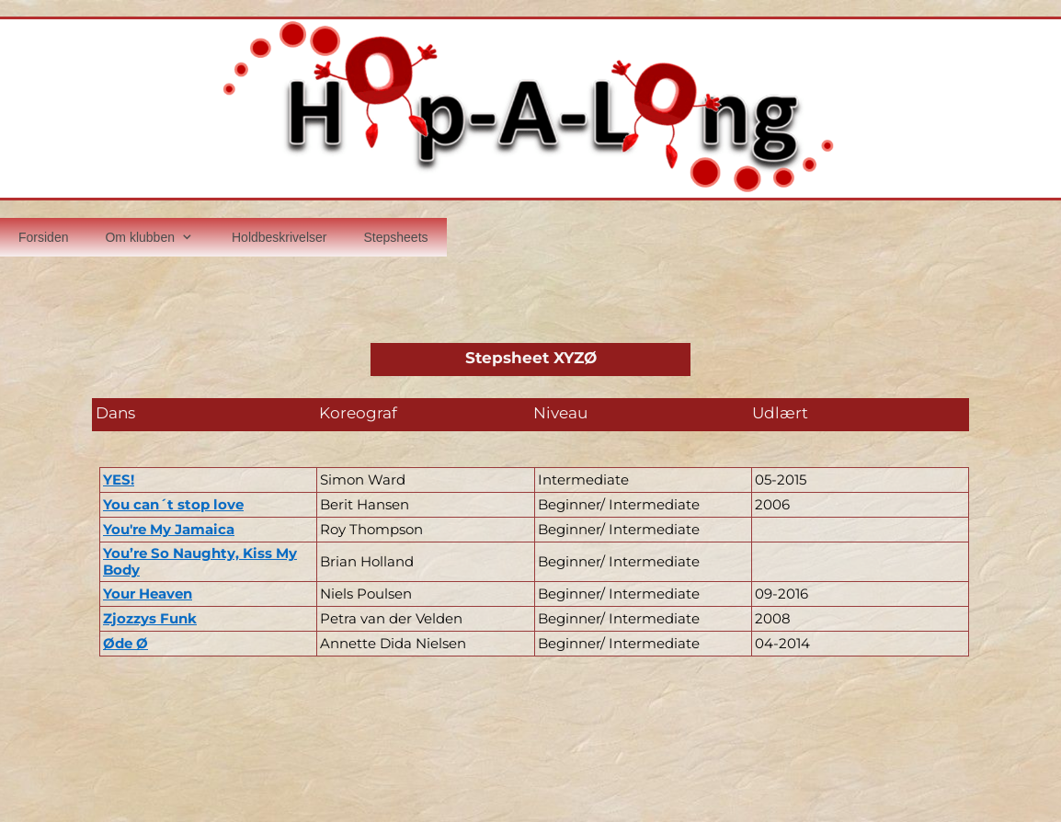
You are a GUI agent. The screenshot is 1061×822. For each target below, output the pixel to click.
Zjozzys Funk (150, 618)
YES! (118, 479)
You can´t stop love (173, 504)
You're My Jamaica (168, 529)
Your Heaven (147, 593)
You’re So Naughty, (173, 553)
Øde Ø (125, 643)
